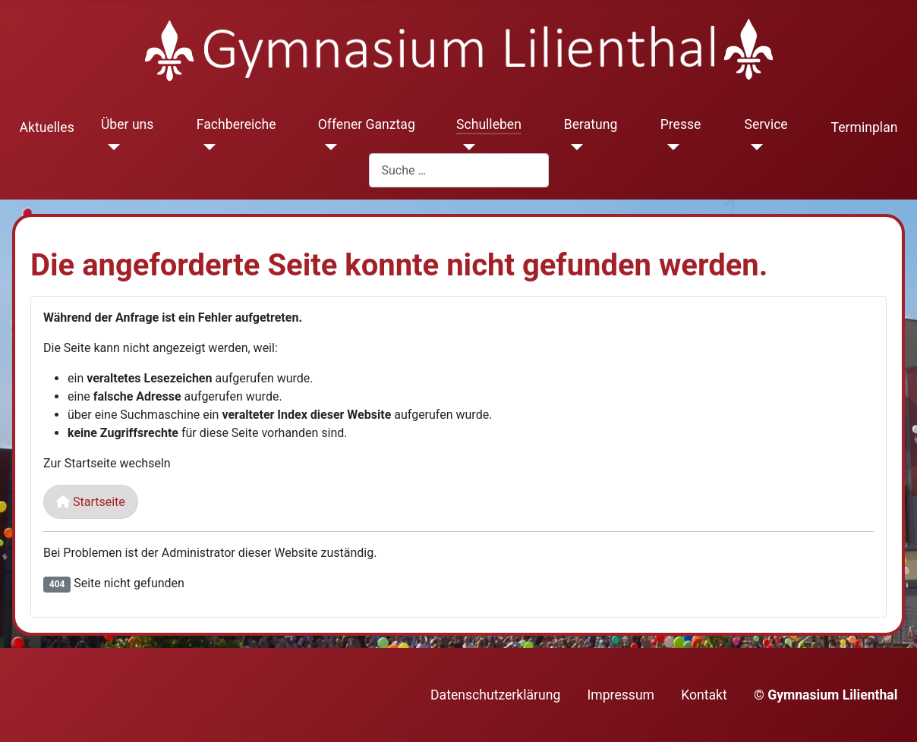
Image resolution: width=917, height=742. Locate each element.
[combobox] (459, 170)
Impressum (621, 695)
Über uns (127, 124)
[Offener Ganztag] (327, 147)
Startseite (90, 502)
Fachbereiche (236, 124)
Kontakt (704, 695)
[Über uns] (110, 147)
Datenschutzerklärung (495, 695)
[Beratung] (573, 147)
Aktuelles (47, 127)
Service (765, 124)
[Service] (753, 147)
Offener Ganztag (366, 124)
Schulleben (489, 124)
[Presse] (669, 147)
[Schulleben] (465, 147)
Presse (680, 124)
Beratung (591, 124)
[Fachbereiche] (206, 147)
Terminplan (864, 127)
